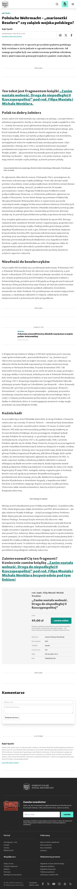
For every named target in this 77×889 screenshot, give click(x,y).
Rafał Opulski (7, 29)
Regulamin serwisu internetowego (52, 864)
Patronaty (7, 872)
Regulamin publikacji (47, 866)
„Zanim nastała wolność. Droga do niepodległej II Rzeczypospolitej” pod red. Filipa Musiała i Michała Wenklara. (37, 97)
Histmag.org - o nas (10, 842)
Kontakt (6, 845)
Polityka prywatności (47, 872)
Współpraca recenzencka (13, 875)
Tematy (6, 848)
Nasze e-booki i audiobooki (49, 842)
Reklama (7, 869)
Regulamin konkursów (48, 869)
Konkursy (43, 850)
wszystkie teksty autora (10, 763)
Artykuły (6, 13)
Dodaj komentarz (12, 717)
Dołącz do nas (8, 864)
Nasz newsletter (46, 848)
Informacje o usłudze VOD (49, 875)
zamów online (61, 620)
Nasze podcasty (46, 845)
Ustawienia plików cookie (34, 884)
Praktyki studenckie (11, 866)
